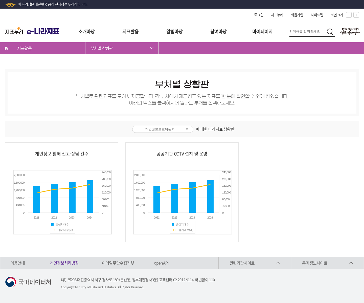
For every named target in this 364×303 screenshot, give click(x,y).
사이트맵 (317, 14)
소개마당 (86, 31)
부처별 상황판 (101, 48)
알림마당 (174, 31)
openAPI (161, 263)
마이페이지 (262, 31)
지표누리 (277, 14)
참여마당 (218, 31)
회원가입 (297, 14)
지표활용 (130, 31)
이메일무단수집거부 (118, 263)
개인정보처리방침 (64, 263)
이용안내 (17, 263)
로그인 (258, 14)
